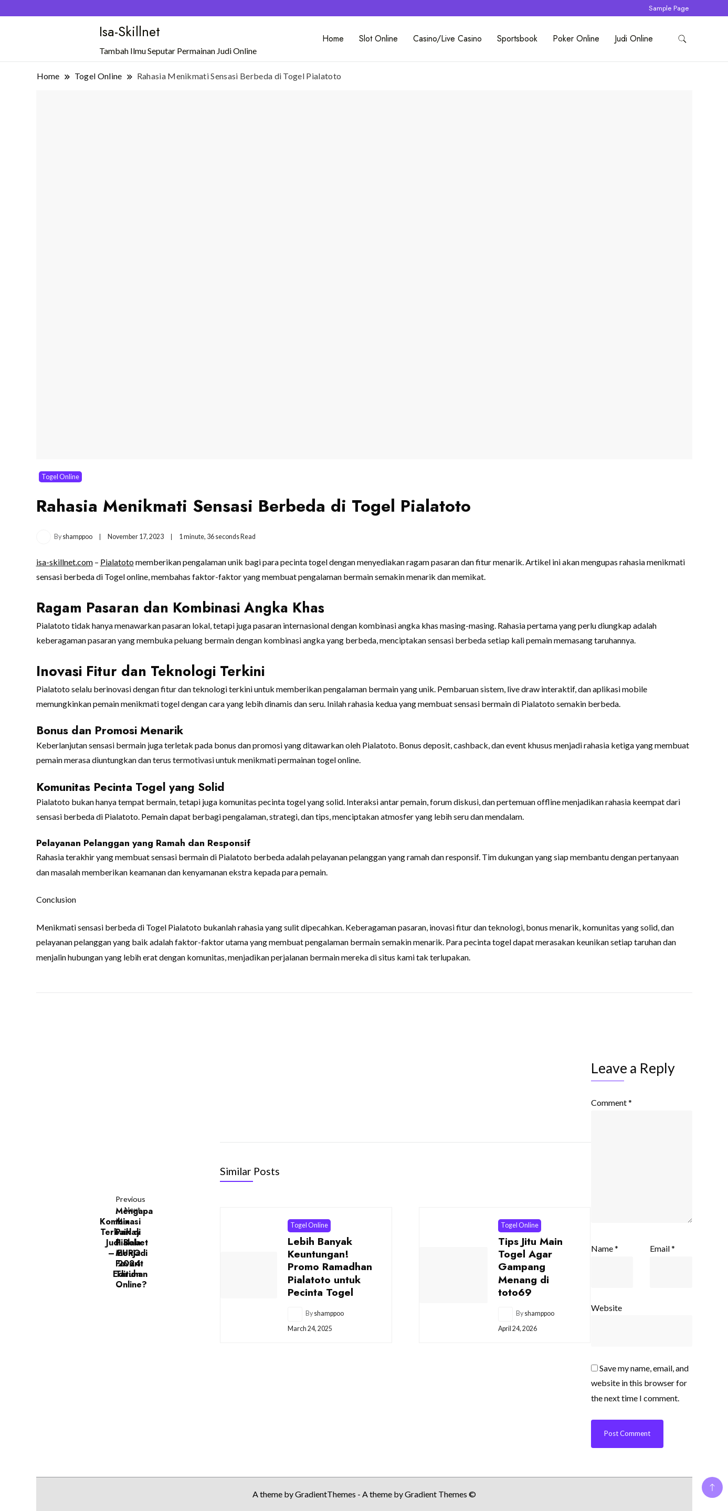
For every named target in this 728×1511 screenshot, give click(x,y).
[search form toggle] (682, 39)
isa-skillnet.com (64, 562)
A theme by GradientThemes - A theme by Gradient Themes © (364, 1494)
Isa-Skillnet (129, 31)
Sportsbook (517, 39)
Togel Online (60, 477)
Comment (611, 1102)
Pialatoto (117, 562)
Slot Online (378, 39)
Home (333, 39)
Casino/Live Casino (447, 39)
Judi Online (634, 39)
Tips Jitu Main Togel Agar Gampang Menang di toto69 (530, 1267)
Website (606, 1308)
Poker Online (576, 39)
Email (662, 1248)
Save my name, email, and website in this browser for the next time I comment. (640, 1383)
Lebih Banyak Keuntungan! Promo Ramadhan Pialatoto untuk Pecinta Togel (330, 1267)
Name (604, 1248)
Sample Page (669, 8)
